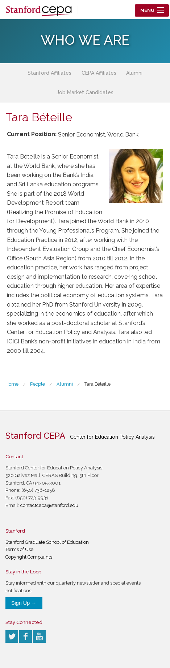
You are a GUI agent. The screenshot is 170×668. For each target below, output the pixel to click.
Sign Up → (24, 603)
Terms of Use (19, 549)
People (37, 384)
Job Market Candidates (85, 92)
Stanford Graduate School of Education (47, 542)
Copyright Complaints (28, 557)
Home (11, 384)
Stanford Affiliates (49, 73)
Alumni (134, 73)
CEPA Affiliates (99, 73)
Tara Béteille (97, 384)
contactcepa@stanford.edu (49, 505)
